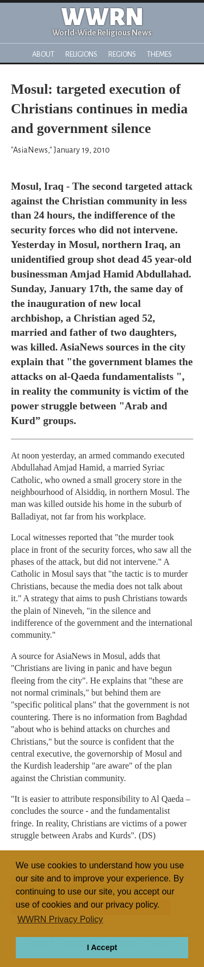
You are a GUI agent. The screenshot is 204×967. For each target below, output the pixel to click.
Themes (159, 54)
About (43, 54)
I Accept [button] (102, 947)
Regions (122, 54)
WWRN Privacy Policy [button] (60, 919)
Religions (81, 54)
